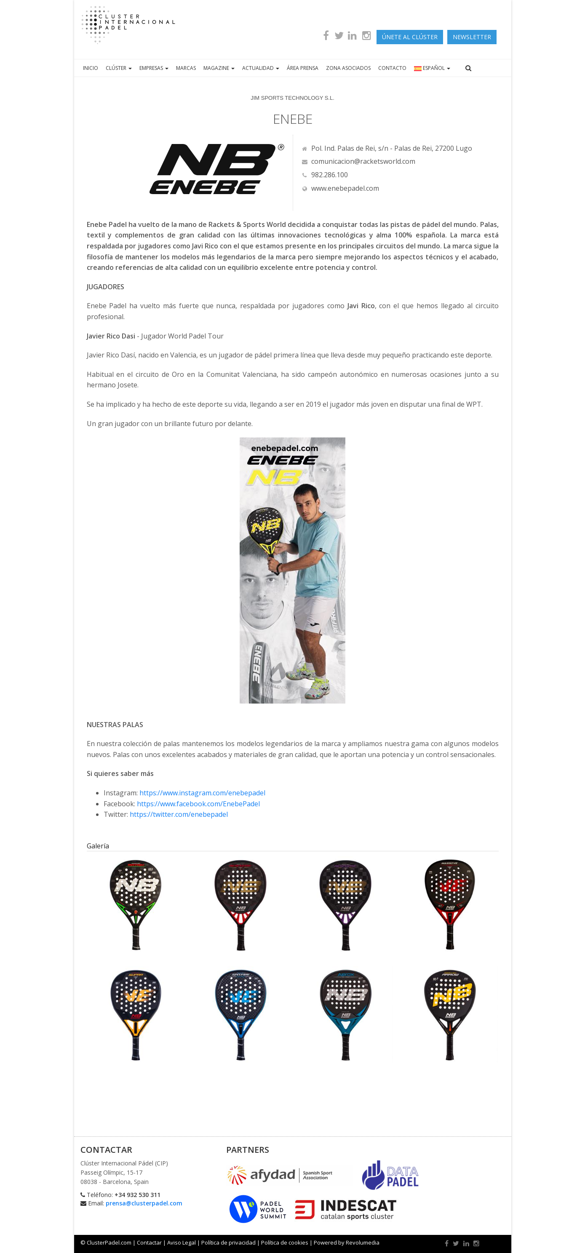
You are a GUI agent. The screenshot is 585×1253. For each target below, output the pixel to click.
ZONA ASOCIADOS (348, 68)
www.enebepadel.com (340, 188)
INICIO (90, 68)
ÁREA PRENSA (302, 68)
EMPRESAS (153, 68)
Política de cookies (284, 1242)
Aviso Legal (181, 1242)
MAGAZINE (219, 68)
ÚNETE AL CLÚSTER (410, 37)
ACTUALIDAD (260, 68)
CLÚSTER (119, 68)
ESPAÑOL (432, 68)
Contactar (149, 1242)
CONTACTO (392, 68)
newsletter (472, 37)
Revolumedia (362, 1242)
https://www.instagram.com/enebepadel (202, 792)
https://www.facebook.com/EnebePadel (198, 803)
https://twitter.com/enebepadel (179, 814)
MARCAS (186, 68)
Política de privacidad (228, 1242)
